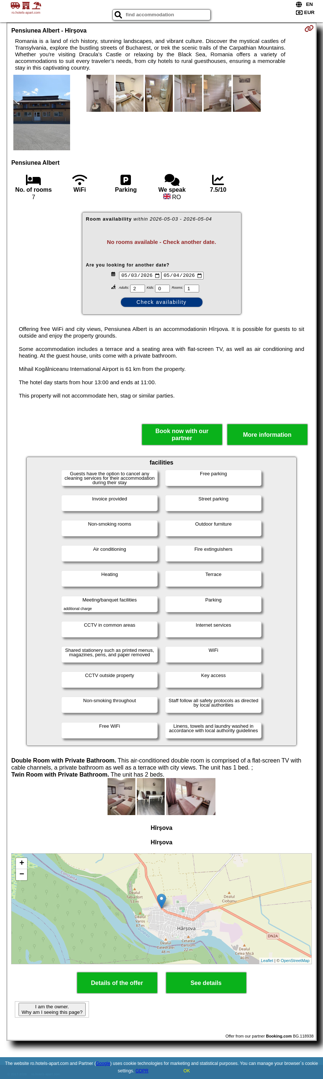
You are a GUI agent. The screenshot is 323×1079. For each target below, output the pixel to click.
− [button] (21, 874)
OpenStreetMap (295, 960)
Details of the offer (117, 983)
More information (267, 435)
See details (206, 983)
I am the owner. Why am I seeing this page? (52, 1009)
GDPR (142, 1070)
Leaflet (267, 960)
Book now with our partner (181, 434)
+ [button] (21, 863)
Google (103, 1063)
